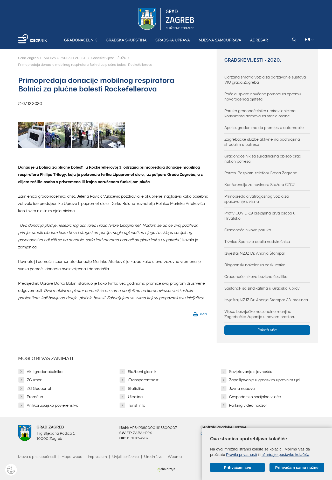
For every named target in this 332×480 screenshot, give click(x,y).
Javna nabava (242, 388)
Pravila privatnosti (241, 454)
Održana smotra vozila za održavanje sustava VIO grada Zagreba (265, 80)
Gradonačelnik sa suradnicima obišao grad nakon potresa (262, 159)
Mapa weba (71, 457)
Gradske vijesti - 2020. (109, 58)
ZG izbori (34, 380)
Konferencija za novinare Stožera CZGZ (259, 184)
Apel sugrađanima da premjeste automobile (264, 127)
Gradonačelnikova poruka (247, 230)
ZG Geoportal (39, 388)
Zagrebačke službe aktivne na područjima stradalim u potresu (262, 142)
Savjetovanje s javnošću (250, 371)
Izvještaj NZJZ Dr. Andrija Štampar (254, 253)
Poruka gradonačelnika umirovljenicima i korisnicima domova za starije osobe (260, 113)
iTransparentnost (143, 380)
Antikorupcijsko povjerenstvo (52, 405)
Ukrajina (135, 397)
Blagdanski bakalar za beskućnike (254, 265)
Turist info (136, 405)
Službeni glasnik (142, 371)
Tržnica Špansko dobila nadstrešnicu (257, 241)
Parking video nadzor (248, 405)
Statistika (136, 388)
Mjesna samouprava (220, 40)
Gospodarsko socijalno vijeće (255, 397)
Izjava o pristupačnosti (37, 457)
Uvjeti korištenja (125, 457)
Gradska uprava (172, 40)
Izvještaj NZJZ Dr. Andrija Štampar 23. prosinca (266, 300)
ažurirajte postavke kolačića (285, 454)
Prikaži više (267, 330)
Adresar (259, 40)
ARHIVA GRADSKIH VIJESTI (65, 58)
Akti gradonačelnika (45, 371)
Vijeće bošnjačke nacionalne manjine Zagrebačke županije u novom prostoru (259, 314)
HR (309, 39)
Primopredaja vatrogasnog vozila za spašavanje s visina (256, 199)
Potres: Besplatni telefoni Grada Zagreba (260, 173)
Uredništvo (153, 457)
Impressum (97, 457)
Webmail (175, 457)
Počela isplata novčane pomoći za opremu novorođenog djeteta (262, 97)
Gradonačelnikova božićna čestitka (255, 276)
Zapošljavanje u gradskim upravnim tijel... (265, 380)
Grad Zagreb (28, 58)
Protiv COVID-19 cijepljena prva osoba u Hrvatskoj (259, 216)
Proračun (35, 397)
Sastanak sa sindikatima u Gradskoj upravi (262, 288)
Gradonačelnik (80, 40)
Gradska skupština (126, 40)
